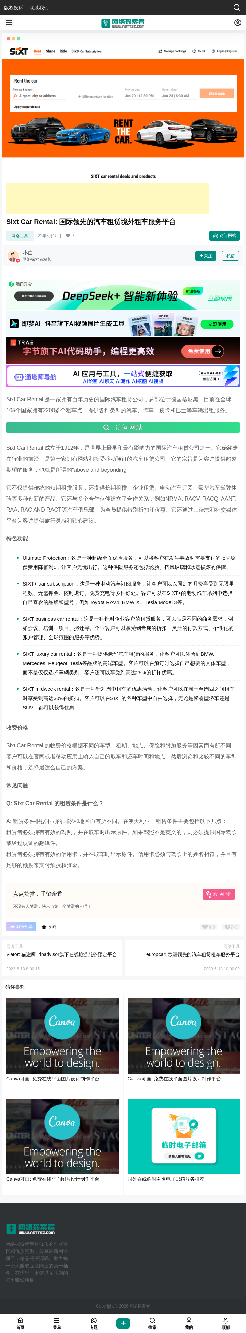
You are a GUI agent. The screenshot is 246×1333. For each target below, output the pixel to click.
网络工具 (20, 235)
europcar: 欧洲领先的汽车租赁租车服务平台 (193, 954)
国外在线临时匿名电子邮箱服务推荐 (166, 1179)
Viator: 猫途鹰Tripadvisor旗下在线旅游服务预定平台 (61, 954)
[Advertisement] (107, 198)
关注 (206, 255)
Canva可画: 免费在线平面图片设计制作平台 (52, 1078)
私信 (230, 255)
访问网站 (224, 236)
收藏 (48, 927)
